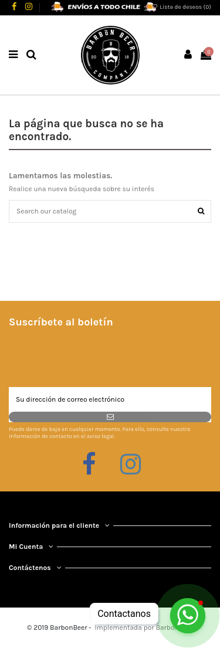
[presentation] (98, 358)
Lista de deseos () (180, 7)
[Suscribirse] (110, 417)
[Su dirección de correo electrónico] (110, 399)
